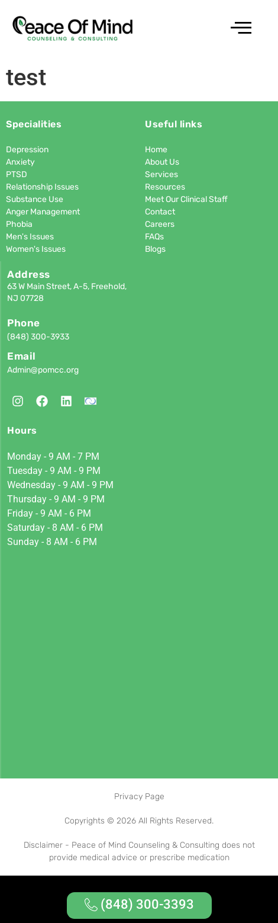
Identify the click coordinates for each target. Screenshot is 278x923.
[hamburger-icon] (239, 29)
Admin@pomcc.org (43, 370)
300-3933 (50, 337)
